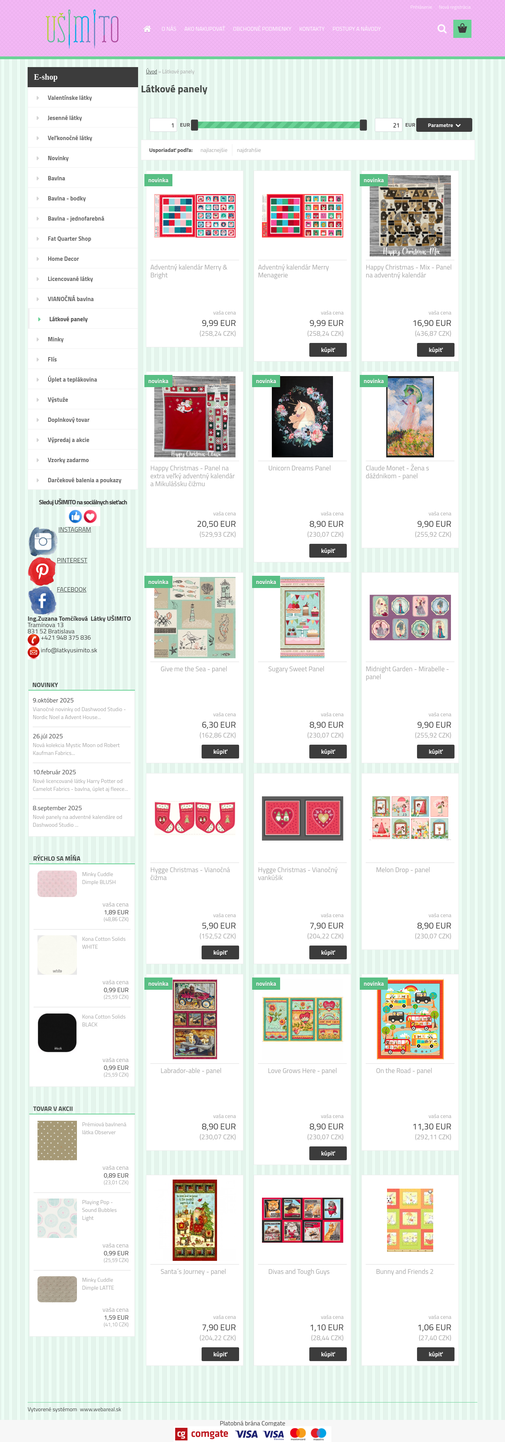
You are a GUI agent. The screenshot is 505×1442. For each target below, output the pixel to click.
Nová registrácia (455, 7)
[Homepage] (147, 29)
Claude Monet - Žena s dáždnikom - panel (397, 472)
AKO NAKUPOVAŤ (204, 28)
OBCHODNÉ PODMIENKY (262, 28)
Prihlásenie (421, 7)
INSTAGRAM (59, 529)
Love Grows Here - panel (302, 1071)
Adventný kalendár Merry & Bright (188, 271)
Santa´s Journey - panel (193, 1271)
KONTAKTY (312, 28)
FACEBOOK (57, 589)
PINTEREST (57, 560)
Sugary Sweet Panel (296, 669)
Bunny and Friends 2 (405, 1271)
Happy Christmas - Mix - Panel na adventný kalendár (409, 271)
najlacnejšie (213, 150)
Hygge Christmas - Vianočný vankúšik (298, 874)
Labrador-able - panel (191, 1071)
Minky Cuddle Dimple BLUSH (99, 878)
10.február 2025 (54, 772)
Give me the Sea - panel (194, 669)
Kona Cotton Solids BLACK (104, 1020)
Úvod (151, 71)
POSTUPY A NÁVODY (357, 28)
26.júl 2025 (48, 736)
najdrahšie (249, 150)
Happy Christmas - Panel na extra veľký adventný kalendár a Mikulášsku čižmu (192, 476)
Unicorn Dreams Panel (299, 468)
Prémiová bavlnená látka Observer (104, 1128)
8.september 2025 (57, 808)
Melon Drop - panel (403, 870)
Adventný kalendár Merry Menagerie (293, 271)
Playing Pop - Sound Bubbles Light (99, 1210)
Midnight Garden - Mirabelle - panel (407, 673)
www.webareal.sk (101, 1409)
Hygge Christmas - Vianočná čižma (190, 874)
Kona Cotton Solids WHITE (104, 943)
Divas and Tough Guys (299, 1271)
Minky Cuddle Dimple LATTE (98, 1284)
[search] (442, 29)
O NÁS (169, 28)
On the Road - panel (404, 1071)
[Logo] (82, 29)
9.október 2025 (53, 700)
